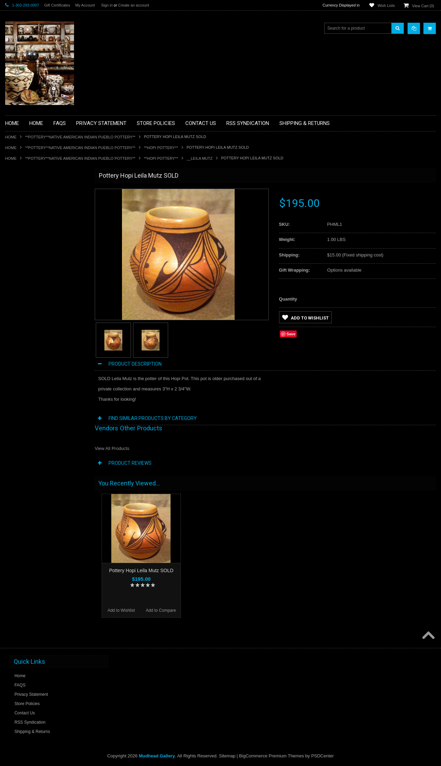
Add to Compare (161, 610)
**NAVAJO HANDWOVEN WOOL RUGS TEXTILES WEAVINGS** (46, 351)
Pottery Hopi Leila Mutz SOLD (141, 570)
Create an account (133, 5)
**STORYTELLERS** (28, 401)
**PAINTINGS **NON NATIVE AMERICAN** (36, 217)
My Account (85, 5)
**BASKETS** (22, 203)
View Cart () (423, 6)
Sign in (107, 5)
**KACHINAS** (23, 284)
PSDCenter (322, 755)
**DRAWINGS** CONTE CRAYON (40, 261)
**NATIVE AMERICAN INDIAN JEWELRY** (37, 317)
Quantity (288, 299)
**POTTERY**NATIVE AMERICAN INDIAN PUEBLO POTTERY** (80, 137)
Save (291, 334)
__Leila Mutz (200, 158)
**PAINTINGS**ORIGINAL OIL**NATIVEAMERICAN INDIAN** (41, 334)
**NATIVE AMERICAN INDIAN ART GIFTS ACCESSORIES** (41, 299)
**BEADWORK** (24, 232)
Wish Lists (386, 5)
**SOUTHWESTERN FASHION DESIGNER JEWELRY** (38, 369)
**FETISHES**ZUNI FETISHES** (39, 273)
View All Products (112, 448)
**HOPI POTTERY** (161, 148)
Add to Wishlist (305, 317)
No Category (20, 412)
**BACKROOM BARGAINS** (35, 191)
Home (11, 137)
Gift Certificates (57, 5)
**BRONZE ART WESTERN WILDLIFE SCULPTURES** (45, 246)
